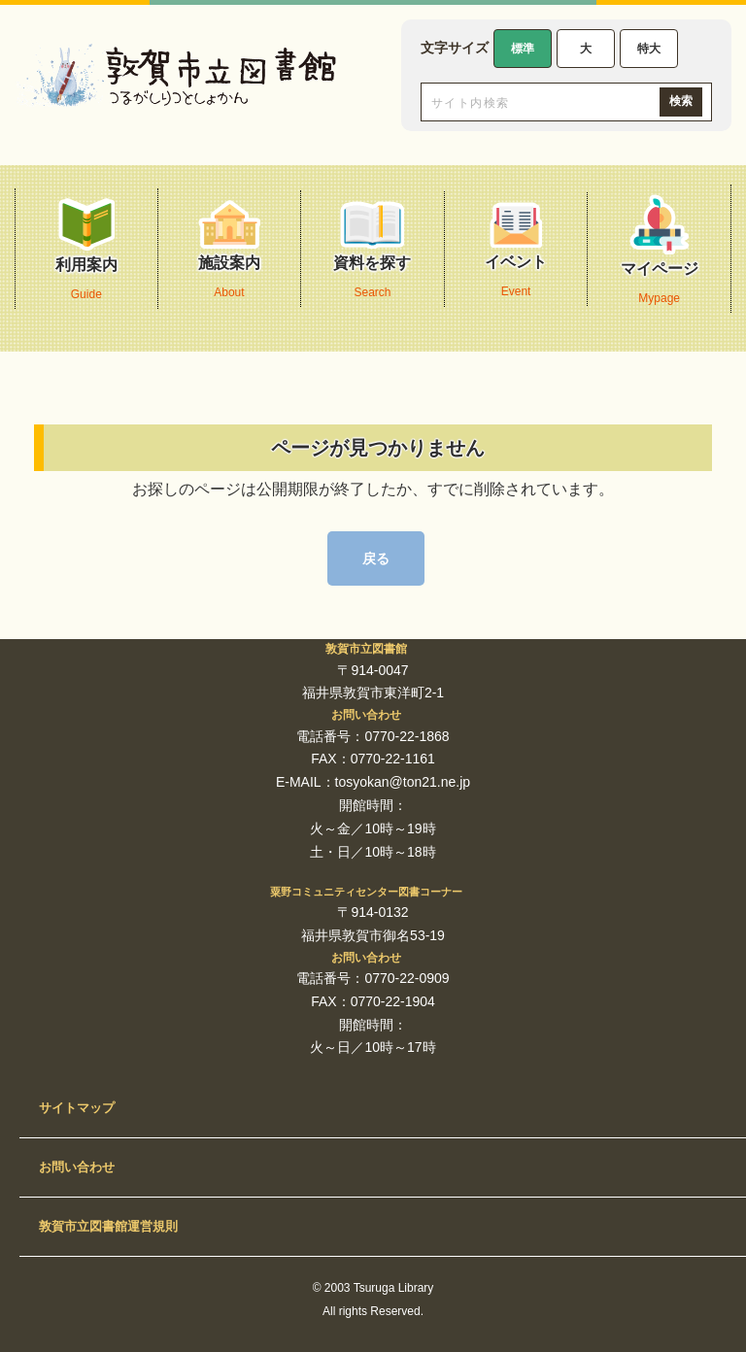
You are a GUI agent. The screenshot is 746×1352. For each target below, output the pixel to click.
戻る (376, 558)
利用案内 (86, 253)
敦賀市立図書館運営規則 (108, 1226)
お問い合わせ (77, 1167)
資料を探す (372, 254)
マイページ (659, 253)
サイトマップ (77, 1107)
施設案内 (229, 253)
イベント (516, 254)
